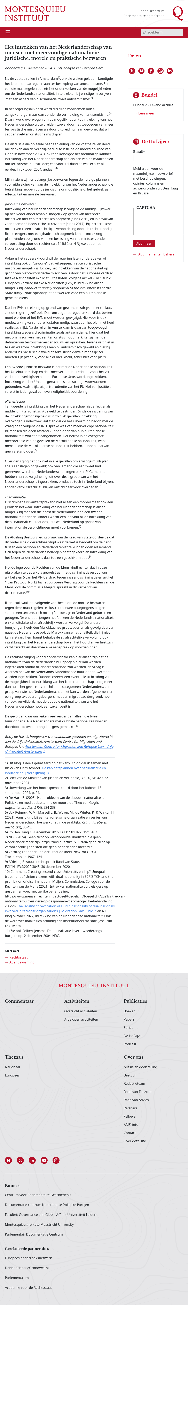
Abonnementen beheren (157, 254)
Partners (130, 1108)
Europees (12, 1075)
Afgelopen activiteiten (81, 1019)
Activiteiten (76, 1001)
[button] (11, 1160)
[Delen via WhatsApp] (161, 71)
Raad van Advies (136, 1100)
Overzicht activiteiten (80, 1011)
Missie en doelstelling (140, 1067)
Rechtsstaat (18, 957)
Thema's (14, 1057)
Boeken (129, 1011)
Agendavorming (21, 962)
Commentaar (19, 1001)
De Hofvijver (133, 1036)
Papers (129, 1019)
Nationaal (12, 1067)
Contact (130, 1133)
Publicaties (135, 1001)
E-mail (138, 151)
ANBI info (131, 1124)
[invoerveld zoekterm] (162, 32)
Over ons (133, 1057)
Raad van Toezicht (138, 1091)
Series (128, 1027)
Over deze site (135, 1141)
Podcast (130, 1044)
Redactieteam (134, 1083)
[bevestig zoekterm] (144, 32)
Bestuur (130, 1075)
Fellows (129, 1116)
